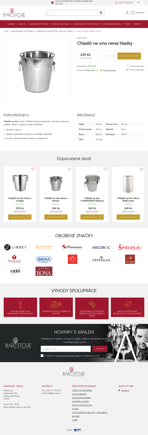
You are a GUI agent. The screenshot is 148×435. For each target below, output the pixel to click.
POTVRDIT (100, 349)
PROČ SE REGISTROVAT (82, 405)
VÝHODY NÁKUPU (79, 394)
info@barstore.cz (54, 393)
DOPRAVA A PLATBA (80, 401)
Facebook (124, 390)
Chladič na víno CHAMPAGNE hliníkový (92, 199)
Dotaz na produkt (135, 70)
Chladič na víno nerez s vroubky (19, 199)
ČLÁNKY (75, 409)
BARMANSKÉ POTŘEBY (38, 24)
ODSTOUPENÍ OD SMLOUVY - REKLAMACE (90, 412)
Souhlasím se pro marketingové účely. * (73, 356)
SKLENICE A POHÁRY (60, 24)
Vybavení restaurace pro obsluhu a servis (55, 31)
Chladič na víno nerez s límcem (56, 199)
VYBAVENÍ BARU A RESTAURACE (86, 24)
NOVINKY (11, 24)
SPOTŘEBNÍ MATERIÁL (112, 24)
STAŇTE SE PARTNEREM (82, 390)
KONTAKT (76, 416)
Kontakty (47, 386)
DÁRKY (128, 24)
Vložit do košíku (129, 56)
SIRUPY (137, 24)
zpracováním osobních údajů (68, 356)
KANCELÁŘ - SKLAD (13, 386)
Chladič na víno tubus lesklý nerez (128, 199)
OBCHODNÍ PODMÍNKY (81, 398)
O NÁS (74, 420)
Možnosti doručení (108, 70)
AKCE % (22, 24)
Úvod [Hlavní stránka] (6, 31)
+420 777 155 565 (53, 390)
